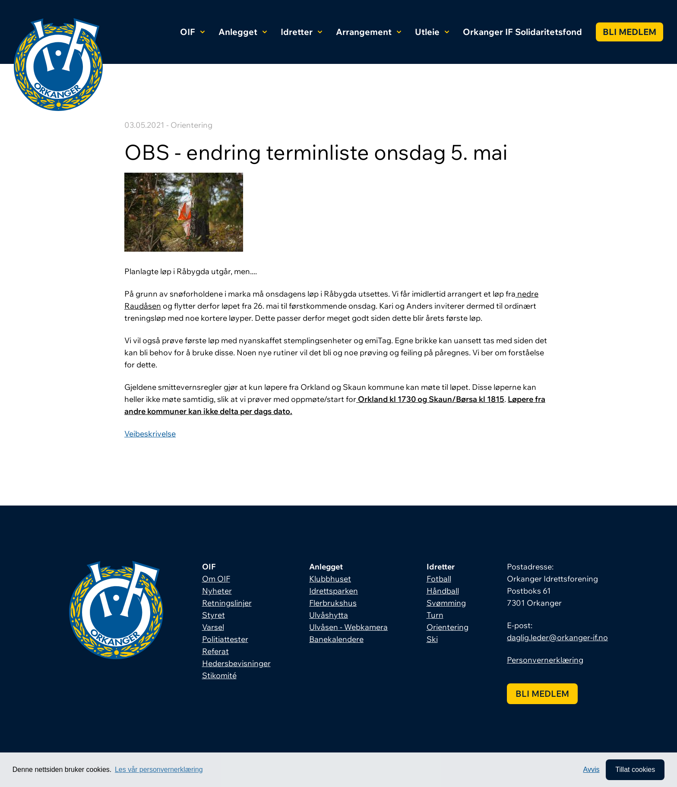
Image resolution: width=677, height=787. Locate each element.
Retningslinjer (227, 603)
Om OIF (216, 579)
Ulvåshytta (328, 615)
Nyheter (217, 591)
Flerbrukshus (333, 603)
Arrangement (368, 31)
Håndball (443, 591)
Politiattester (225, 639)
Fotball (439, 579)
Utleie (432, 31)
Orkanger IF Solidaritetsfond (522, 31)
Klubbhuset (330, 579)
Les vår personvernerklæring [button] (159, 769)
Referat (215, 651)
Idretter (301, 31)
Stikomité (219, 675)
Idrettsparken (333, 591)
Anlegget (242, 31)
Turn (435, 615)
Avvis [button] (591, 769)
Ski (432, 639)
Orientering (447, 627)
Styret (213, 615)
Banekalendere (336, 639)
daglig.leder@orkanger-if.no (557, 637)
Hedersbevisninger (236, 663)
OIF (192, 31)
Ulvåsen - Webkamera (348, 627)
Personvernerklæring (545, 660)
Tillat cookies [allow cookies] (635, 769)
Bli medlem (629, 31)
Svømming (446, 603)
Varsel (213, 627)
